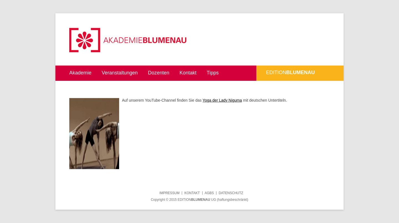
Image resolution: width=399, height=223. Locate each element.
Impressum (169, 193)
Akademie (80, 72)
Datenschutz (231, 193)
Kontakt (188, 72)
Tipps (213, 72)
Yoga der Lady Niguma (222, 100)
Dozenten (158, 72)
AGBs (209, 193)
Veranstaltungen (120, 72)
